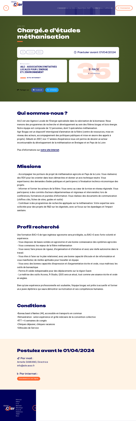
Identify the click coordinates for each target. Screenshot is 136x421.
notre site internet (50, 143)
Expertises (75, 4)
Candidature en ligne (29, 372)
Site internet (34, 71)
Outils (85, 4)
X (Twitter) (53, 83)
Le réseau (64, 4)
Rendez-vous (95, 4)
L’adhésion (108, 4)
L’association (52, 4)
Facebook (38, 83)
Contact (89, 408)
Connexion (124, 4)
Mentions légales (109, 408)
